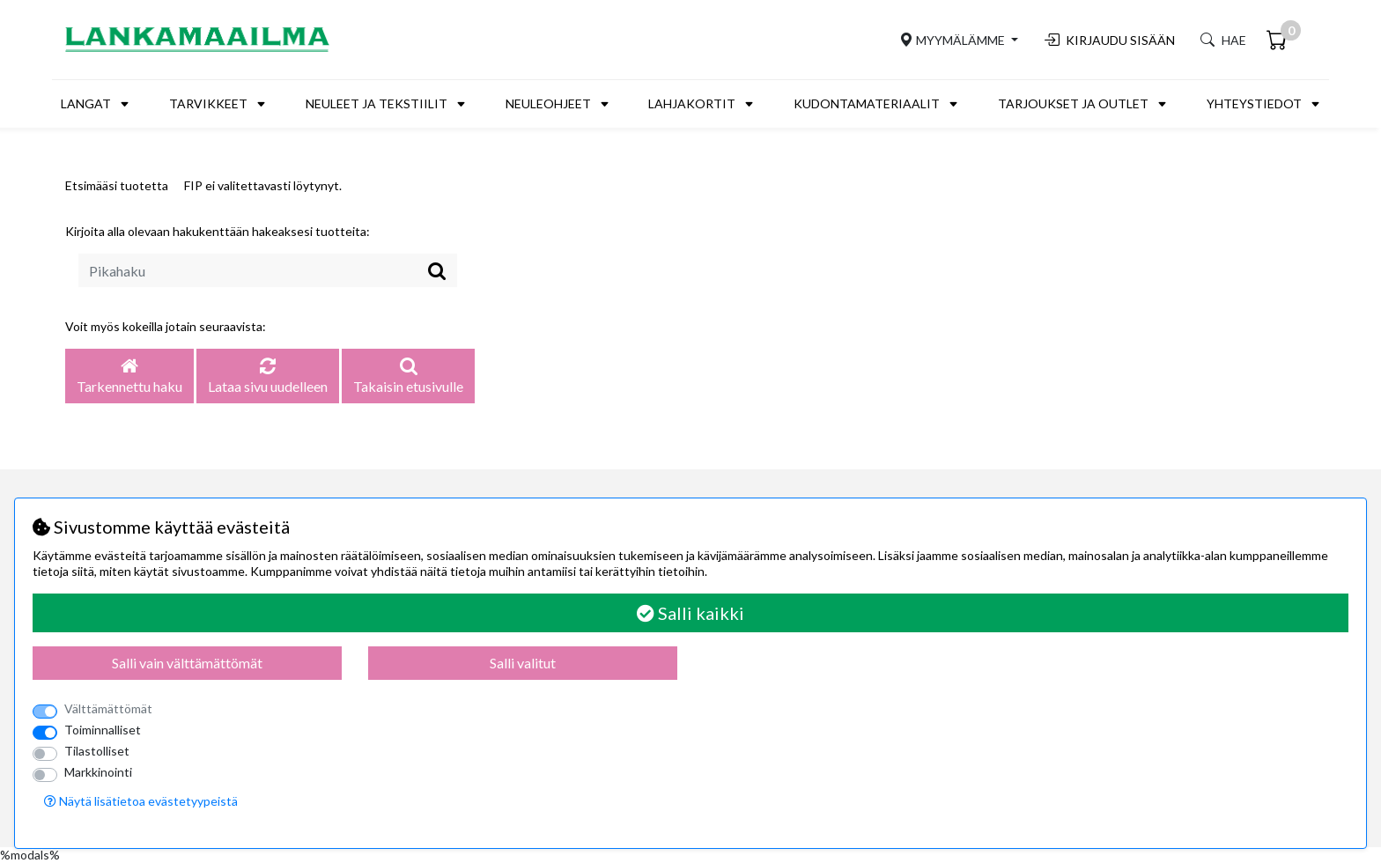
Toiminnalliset (102, 729)
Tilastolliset (96, 750)
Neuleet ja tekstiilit (376, 103)
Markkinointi (98, 771)
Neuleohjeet (548, 103)
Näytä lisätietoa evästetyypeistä (141, 800)
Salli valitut (523, 662)
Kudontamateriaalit (867, 103)
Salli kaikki (690, 612)
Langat (86, 103)
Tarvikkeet (208, 103)
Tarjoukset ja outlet (1073, 103)
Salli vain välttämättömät (187, 662)
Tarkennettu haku (129, 377)
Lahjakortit (691, 103)
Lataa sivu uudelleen (268, 377)
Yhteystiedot (1254, 103)
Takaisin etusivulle (408, 377)
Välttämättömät (108, 708)
